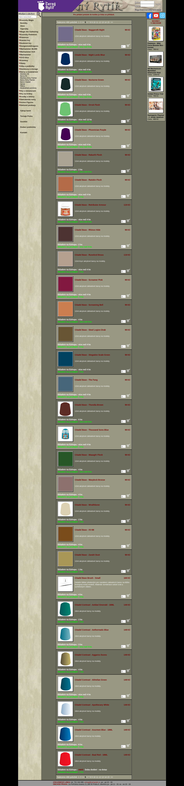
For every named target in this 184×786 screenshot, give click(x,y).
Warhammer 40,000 (28, 49)
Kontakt (23, 132)
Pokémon (24, 37)
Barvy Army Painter (27, 80)
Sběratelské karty (28, 99)
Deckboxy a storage (29, 69)
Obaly (22, 63)
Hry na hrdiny (26, 94)
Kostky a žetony (27, 97)
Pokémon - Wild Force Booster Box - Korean (156, 45)
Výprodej (24, 29)
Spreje (22, 84)
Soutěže (23, 122)
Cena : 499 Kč (153, 119)
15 (108, 22)
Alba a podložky (27, 66)
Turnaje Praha (26, 116)
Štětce (22, 86)
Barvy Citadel (25, 82)
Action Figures (26, 102)
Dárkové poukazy (28, 105)
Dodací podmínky (28, 127)
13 (103, 22)
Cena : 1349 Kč (154, 75)
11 (97, 22)
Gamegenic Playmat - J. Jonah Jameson (156, 116)
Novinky (24, 23)
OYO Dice (24, 57)
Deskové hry (25, 43)
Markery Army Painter (28, 78)
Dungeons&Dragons (29, 46)
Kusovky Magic (27, 20)
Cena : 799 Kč (153, 49)
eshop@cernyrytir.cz (92, 782)
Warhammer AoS (27, 52)
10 (94, 22)
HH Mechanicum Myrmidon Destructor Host (154, 71)
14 (105, 22)
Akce (22, 26)
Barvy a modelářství (29, 72)
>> (111, 22)
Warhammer (25, 55)
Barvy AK (23, 76)
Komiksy (24, 60)
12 (100, 22)
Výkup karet (25, 111)
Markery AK (24, 74)
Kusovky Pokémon (28, 34)
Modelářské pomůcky (28, 88)
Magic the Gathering (29, 32)
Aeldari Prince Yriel (155, 94)
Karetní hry (25, 40)
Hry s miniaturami (28, 91)
